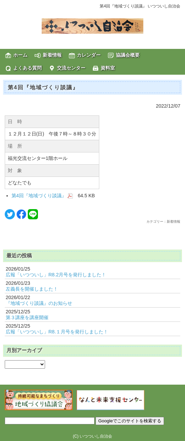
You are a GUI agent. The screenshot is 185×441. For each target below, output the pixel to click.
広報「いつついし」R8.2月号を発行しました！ (56, 274)
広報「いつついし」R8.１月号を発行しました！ (57, 331)
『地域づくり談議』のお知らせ (39, 303)
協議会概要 (128, 55)
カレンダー (89, 55)
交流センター (71, 68)
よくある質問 (27, 68)
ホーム (20, 55)
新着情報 (52, 55)
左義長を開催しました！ (32, 289)
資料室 (108, 68)
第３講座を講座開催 (27, 317)
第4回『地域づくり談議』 (42, 195)
